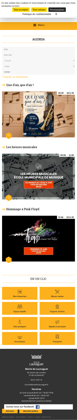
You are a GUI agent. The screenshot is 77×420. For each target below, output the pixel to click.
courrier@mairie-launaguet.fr (36, 384)
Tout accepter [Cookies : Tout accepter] (21, 9)
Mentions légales (8, 417)
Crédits (30, 417)
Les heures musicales (21, 147)
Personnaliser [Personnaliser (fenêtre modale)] (57, 9)
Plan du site (46, 417)
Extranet (10, 411)
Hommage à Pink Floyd (22, 209)
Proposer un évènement (15, 76)
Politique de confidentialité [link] (36, 14)
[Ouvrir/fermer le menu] (38, 25)
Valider (7, 72)
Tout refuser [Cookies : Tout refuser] (39, 9)
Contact (37, 417)
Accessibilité (21, 417)
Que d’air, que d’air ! (20, 85)
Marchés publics (30, 411)
